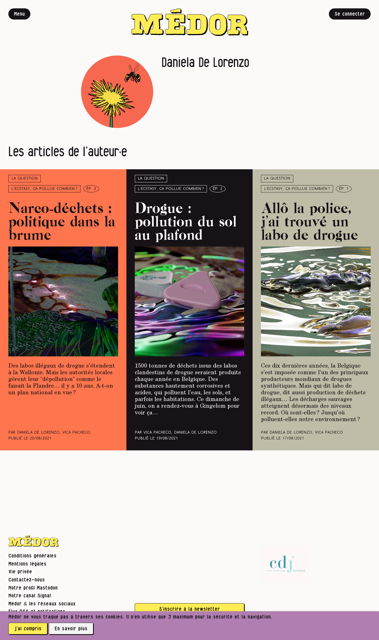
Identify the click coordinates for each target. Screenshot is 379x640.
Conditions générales (32, 556)
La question (24, 178)
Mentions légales (27, 564)
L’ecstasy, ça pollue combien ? (44, 189)
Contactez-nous (26, 580)
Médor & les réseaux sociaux (41, 604)
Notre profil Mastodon (33, 588)
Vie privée (20, 572)
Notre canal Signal (29, 596)
